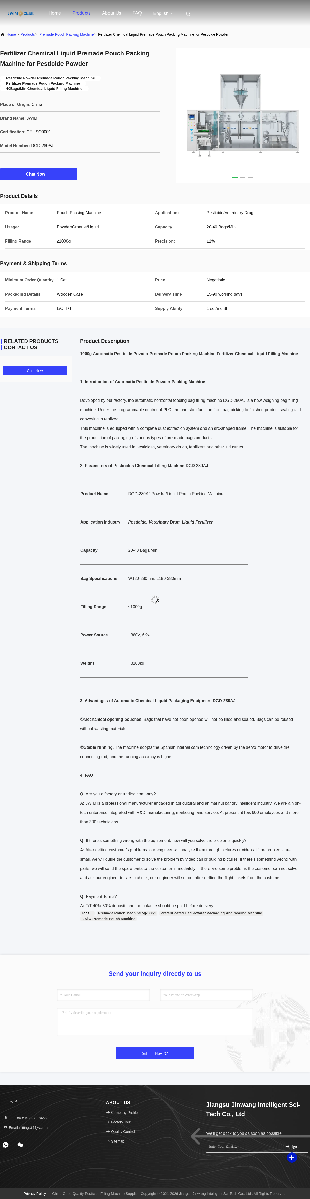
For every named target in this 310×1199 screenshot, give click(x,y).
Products (81, 13)
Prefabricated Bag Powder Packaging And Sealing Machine (211, 913)
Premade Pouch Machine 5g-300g (127, 913)
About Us (111, 13)
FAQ (137, 13)
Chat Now (38, 174)
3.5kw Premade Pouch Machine (108, 919)
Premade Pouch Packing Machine (66, 34)
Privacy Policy (35, 1193)
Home (55, 13)
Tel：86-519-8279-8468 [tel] (25, 1118)
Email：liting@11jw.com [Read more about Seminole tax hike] (26, 1127)
